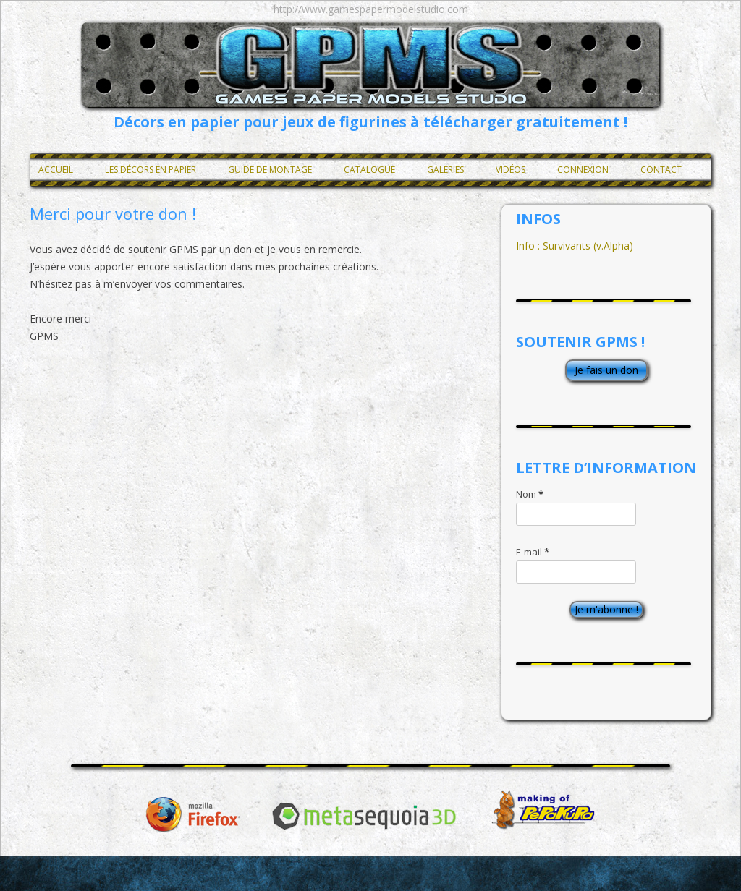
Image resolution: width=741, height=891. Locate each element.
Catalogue (369, 169)
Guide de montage (270, 169)
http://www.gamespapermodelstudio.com (371, 9)
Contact (661, 169)
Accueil (55, 169)
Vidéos (510, 169)
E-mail (532, 551)
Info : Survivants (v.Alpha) (574, 245)
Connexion (583, 169)
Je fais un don (606, 370)
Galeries (445, 169)
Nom (529, 493)
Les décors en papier (150, 169)
